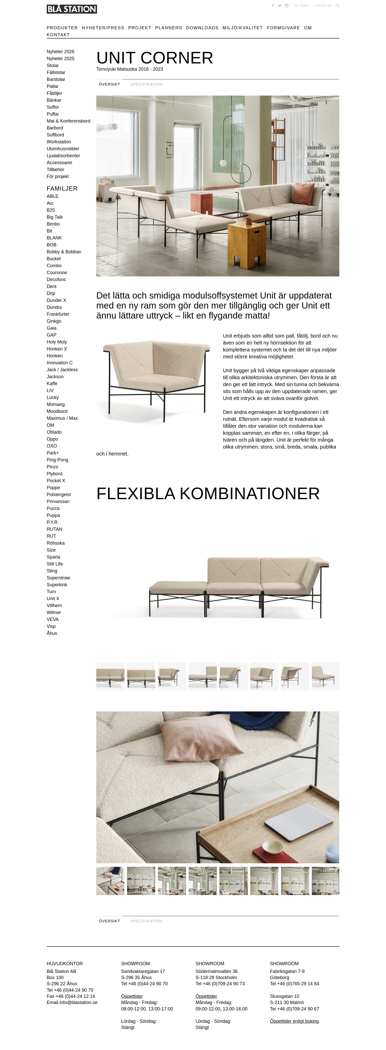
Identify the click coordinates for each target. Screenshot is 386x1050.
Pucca (53, 508)
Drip (51, 293)
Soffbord (55, 135)
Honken (55, 356)
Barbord (55, 128)
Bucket (54, 258)
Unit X (53, 598)
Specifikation (146, 84)
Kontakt (58, 34)
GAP (51, 335)
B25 (51, 210)
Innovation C (60, 362)
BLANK (54, 238)
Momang (56, 404)
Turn (51, 591)
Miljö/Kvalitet (243, 27)
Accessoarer (59, 162)
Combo (54, 265)
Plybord (54, 473)
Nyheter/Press (103, 27)
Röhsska (56, 543)
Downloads (202, 27)
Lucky (53, 397)
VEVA (53, 619)
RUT (51, 536)
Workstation (59, 142)
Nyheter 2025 (60, 58)
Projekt (139, 27)
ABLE (53, 196)
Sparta (53, 557)
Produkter (62, 27)
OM (50, 425)
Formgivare (283, 27)
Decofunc (56, 279)
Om (308, 27)
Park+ (53, 453)
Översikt (109, 84)
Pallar (53, 86)
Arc (50, 203)
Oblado (54, 432)
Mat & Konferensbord (68, 121)
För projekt (58, 176)
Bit (49, 231)
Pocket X (56, 480)
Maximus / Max (62, 418)
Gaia (51, 328)
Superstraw (58, 577)
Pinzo (52, 466)
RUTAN (54, 529)
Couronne (57, 272)
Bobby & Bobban (64, 251)
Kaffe (52, 383)
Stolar (53, 65)
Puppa (53, 515)
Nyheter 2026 (60, 51)
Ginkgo (54, 321)
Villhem (54, 605)
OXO (52, 446)
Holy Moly (57, 342)
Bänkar (54, 100)
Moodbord (57, 411)
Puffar (53, 114)
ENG (304, 6)
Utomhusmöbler (63, 148)
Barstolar (56, 79)
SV (296, 6)
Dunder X (56, 300)
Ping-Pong (57, 460)
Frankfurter (58, 314)
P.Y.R (52, 522)
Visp (51, 626)
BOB (51, 245)
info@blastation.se (79, 1002)
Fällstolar (56, 72)
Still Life (55, 564)
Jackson (55, 376)
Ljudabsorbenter (63, 155)
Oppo (52, 439)
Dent (51, 286)
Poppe (53, 487)
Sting (52, 571)
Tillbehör (55, 169)
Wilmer (54, 612)
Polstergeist (59, 494)
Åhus (52, 633)
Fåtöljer (54, 93)
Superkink (57, 584)
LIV (50, 390)
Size (51, 550)
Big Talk (55, 217)
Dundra (54, 307)
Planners (168, 27)
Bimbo (53, 224)
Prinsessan (58, 501)
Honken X (57, 349)
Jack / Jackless (62, 369)
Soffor (53, 107)
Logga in (322, 6)
